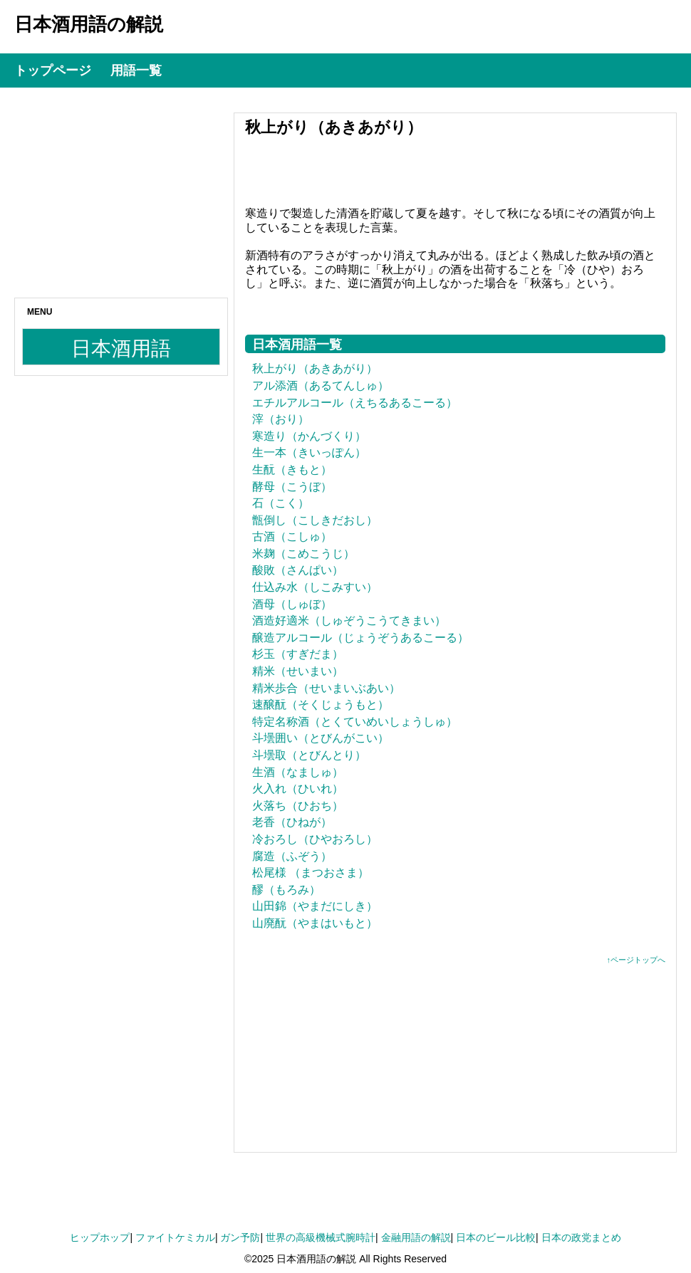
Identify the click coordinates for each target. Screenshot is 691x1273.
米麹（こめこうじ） (303, 554)
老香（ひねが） (292, 822)
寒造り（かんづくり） (309, 436)
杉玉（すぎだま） (297, 654)
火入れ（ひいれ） (297, 788)
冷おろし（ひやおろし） (315, 839)
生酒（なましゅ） (297, 772)
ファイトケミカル (175, 1237)
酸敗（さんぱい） (297, 570)
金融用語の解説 (416, 1237)
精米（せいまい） (297, 671)
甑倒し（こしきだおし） (315, 520)
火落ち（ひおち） (297, 806)
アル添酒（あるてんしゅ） (320, 385)
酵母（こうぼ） (292, 487)
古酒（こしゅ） (292, 536)
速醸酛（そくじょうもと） (320, 704)
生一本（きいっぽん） (309, 452)
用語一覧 (136, 70)
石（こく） (280, 503)
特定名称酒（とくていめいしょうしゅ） (354, 722)
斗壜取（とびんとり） (309, 755)
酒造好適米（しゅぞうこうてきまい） (349, 620)
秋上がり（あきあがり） (315, 368)
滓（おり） (280, 419)
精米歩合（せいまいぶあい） (326, 688)
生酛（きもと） (292, 469)
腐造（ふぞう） (292, 856)
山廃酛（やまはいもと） (315, 923)
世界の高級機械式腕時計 (320, 1237)
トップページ (52, 70)
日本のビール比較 (496, 1237)
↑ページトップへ (636, 959)
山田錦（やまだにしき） (315, 906)
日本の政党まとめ (581, 1237)
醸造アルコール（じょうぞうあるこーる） (360, 638)
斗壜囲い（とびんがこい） (320, 738)
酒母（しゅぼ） (292, 604)
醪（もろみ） (286, 890)
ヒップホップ (100, 1237)
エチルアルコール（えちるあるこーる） (354, 403)
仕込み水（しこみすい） (315, 587)
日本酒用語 (121, 348)
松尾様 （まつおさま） (310, 872)
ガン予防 (240, 1237)
